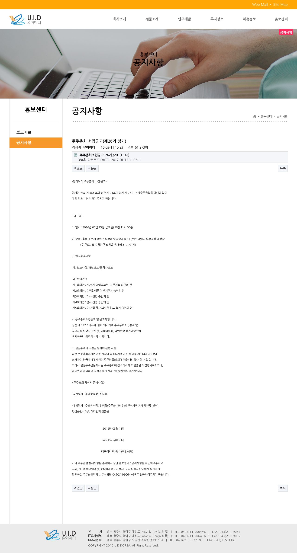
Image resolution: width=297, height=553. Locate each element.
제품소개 (151, 19)
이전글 (78, 168)
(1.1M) (101, 155)
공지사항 (23, 143)
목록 (283, 168)
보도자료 (23, 132)
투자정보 (216, 19)
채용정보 (249, 19)
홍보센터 (281, 19)
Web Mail (260, 4)
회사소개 (119, 19)
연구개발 (184, 19)
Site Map (280, 4)
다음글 (92, 168)
